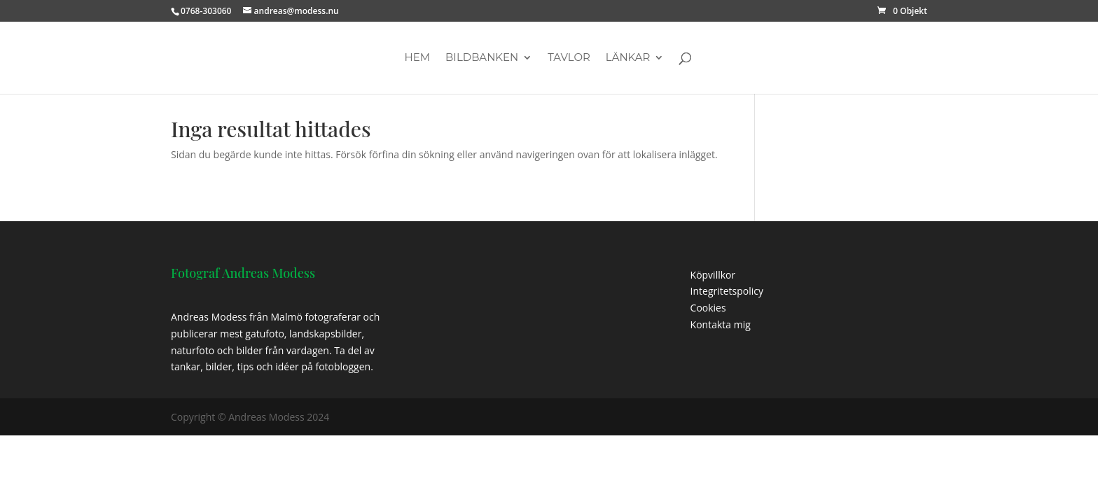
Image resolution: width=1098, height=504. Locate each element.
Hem (418, 58)
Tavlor (569, 58)
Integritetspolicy (727, 291)
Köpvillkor (713, 274)
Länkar (628, 58)
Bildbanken (481, 58)
